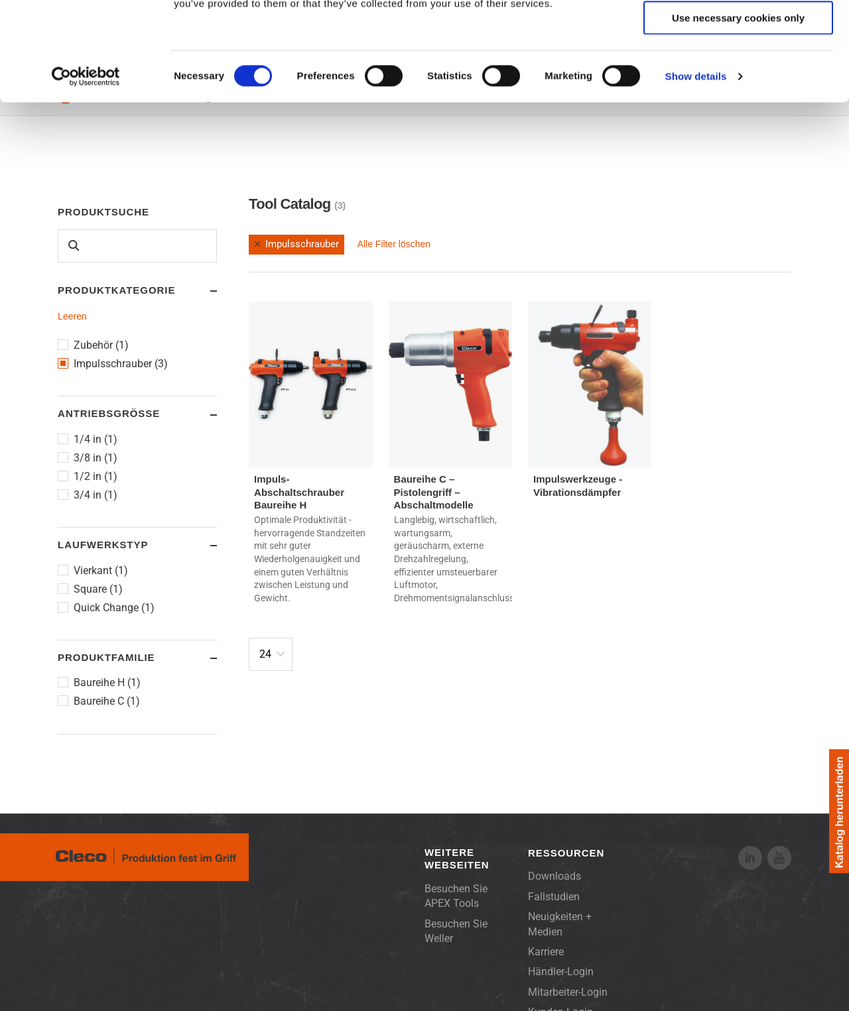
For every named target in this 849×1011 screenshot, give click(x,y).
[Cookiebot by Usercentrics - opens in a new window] (86, 169)
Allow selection (738, 72)
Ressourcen (566, 853)
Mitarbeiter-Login (568, 992)
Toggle (201, 291)
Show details (696, 168)
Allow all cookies (738, 32)
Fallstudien (554, 896)
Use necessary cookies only (738, 110)
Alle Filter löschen (394, 244)
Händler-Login (561, 971)
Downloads (554, 876)
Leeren (72, 316)
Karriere (546, 951)
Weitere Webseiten (457, 859)
